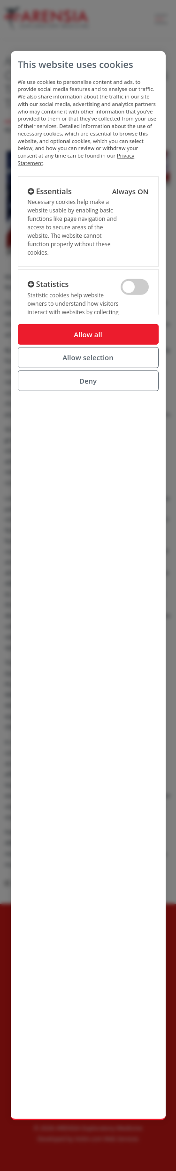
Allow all (88, 334)
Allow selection (88, 357)
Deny (88, 380)
